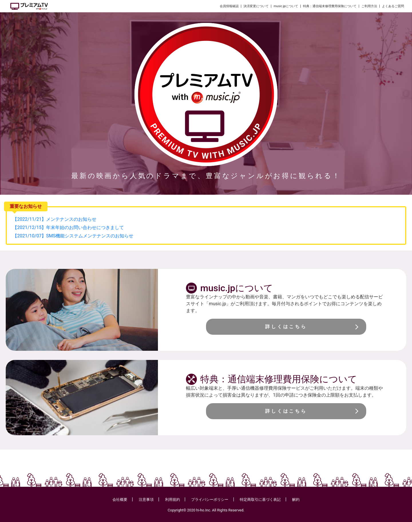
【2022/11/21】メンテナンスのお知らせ (54, 219)
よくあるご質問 (393, 6)
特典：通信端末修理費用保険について (329, 6)
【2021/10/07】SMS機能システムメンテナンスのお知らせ (73, 236)
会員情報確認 (229, 6)
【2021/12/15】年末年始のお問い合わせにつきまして (68, 227)
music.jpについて (286, 6)
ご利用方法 (369, 6)
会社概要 (119, 499)
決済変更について (256, 6)
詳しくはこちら (286, 326)
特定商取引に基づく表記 (260, 499)
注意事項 (146, 499)
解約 (296, 499)
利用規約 (172, 499)
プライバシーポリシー (209, 499)
